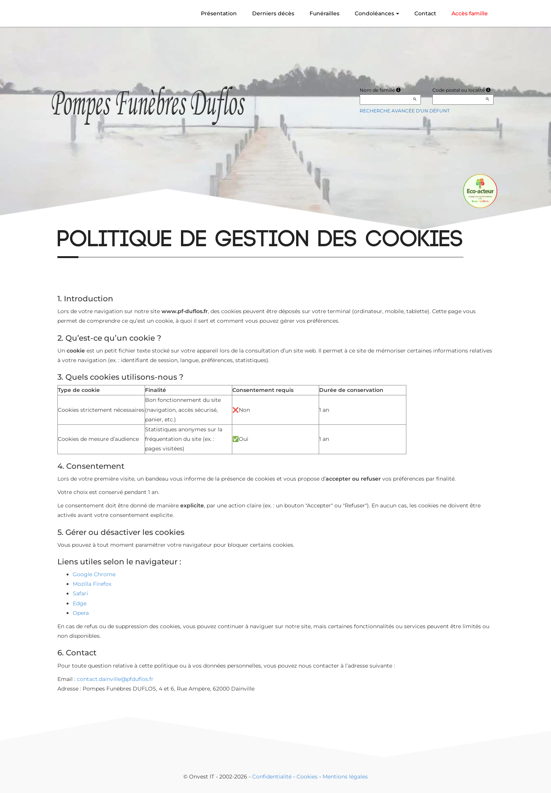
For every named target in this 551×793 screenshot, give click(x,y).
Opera (81, 612)
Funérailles (324, 13)
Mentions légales (345, 776)
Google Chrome (94, 574)
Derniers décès (273, 13)
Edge (79, 603)
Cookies (307, 776)
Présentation (219, 13)
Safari (80, 593)
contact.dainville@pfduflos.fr (115, 679)
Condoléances (377, 13)
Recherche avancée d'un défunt (405, 111)
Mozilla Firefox (92, 583)
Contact (425, 13)
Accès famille (470, 13)
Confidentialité (272, 776)
